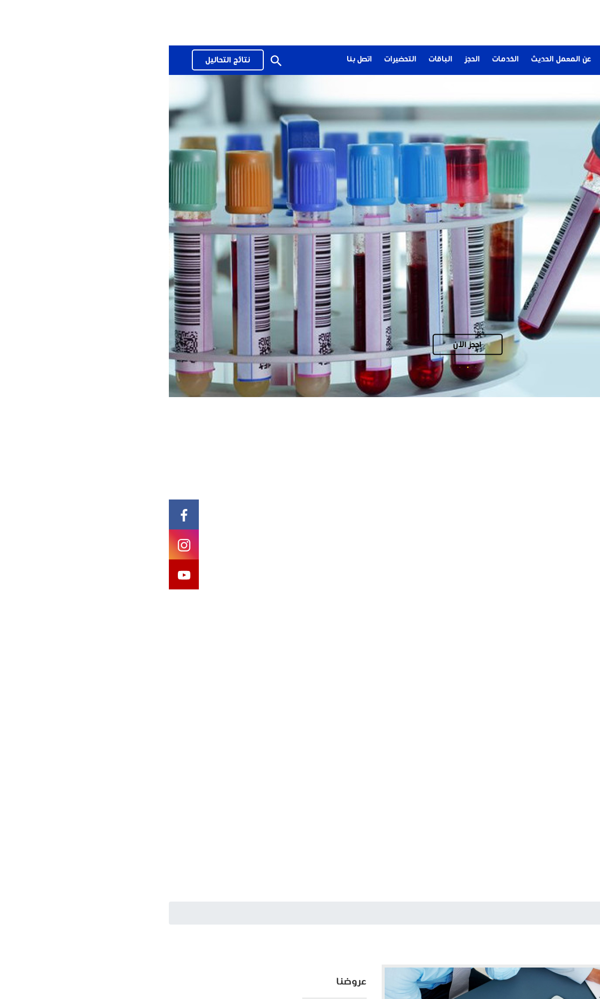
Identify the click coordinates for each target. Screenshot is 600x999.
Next (43, 236)
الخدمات (336, 59)
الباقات (272, 59)
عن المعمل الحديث (392, 59)
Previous (556, 236)
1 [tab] (307, 367)
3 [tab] (291, 367)
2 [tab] (299, 367)
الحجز (303, 59)
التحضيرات (231, 59)
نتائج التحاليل (58, 60)
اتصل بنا (190, 59)
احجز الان (298, 345)
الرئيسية (577, 913)
